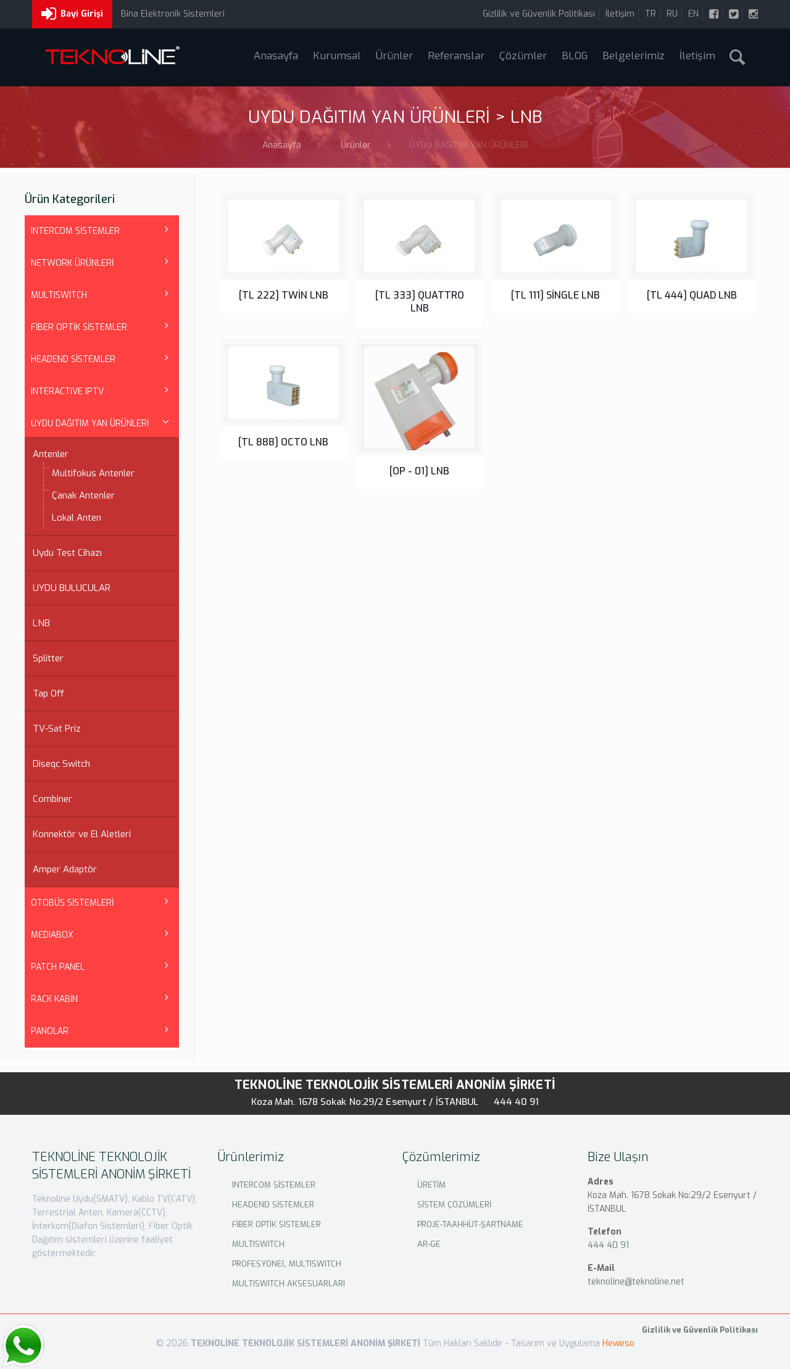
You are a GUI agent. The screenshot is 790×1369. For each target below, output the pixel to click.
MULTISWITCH (59, 295)
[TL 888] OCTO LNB (283, 442)
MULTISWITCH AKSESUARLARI (288, 1283)
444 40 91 (516, 1102)
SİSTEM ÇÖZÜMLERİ (454, 1204)
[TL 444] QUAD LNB (692, 295)
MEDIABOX (52, 935)
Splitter (48, 658)
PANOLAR (50, 1031)
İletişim (619, 14)
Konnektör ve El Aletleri (82, 834)
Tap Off (48, 693)
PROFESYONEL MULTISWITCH (286, 1264)
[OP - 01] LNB (419, 471)
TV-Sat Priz (57, 728)
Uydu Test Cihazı (67, 553)
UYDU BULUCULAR (71, 588)
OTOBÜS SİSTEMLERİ (72, 903)
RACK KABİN (54, 999)
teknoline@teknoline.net (636, 1282)
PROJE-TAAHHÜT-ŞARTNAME (470, 1224)
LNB (41, 623)
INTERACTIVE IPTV (67, 391)
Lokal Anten (76, 517)
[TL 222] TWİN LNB (283, 295)
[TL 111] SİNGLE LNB (555, 295)
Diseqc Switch (61, 764)
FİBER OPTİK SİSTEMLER (79, 327)
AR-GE (429, 1244)
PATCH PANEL (58, 967)
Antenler (51, 454)
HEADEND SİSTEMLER (73, 359)
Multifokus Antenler (93, 473)
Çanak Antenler (83, 495)
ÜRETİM (431, 1185)
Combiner (52, 799)
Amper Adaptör (65, 869)
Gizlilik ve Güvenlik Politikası (539, 14)
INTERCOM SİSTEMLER (75, 231)
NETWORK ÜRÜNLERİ (72, 263)
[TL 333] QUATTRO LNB (419, 302)
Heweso (618, 1343)
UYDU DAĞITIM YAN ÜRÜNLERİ (90, 423)
